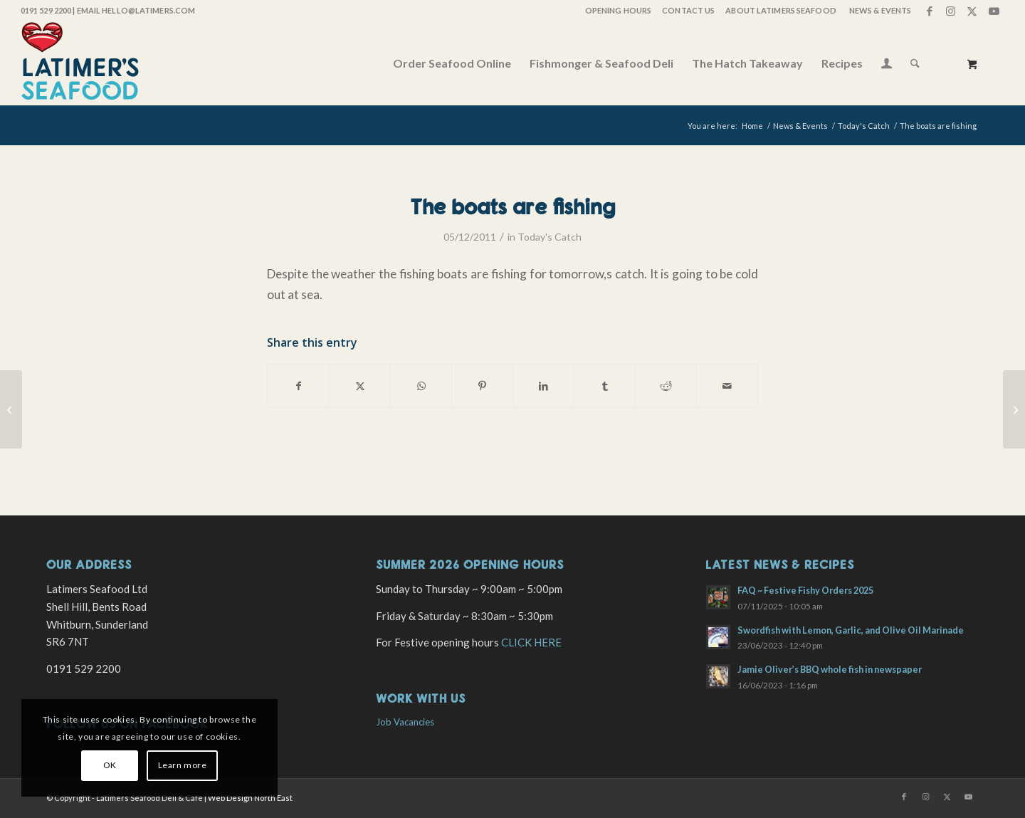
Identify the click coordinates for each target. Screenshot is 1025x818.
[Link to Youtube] (993, 10)
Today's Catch (549, 237)
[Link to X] (972, 10)
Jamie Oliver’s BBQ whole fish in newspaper (829, 669)
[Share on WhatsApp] (421, 386)
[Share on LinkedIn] (543, 386)
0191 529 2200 (46, 10)
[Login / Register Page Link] (886, 64)
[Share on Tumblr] (604, 386)
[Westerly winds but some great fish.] (11, 409)
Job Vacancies (405, 722)
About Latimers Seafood (780, 10)
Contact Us (688, 10)
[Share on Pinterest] (482, 386)
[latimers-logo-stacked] (80, 63)
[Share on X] (360, 386)
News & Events (880, 10)
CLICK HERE (531, 642)
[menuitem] (617, 10)
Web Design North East (250, 797)
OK (110, 765)
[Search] (915, 63)
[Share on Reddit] (666, 386)
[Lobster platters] (1014, 409)
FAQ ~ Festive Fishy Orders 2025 (805, 590)
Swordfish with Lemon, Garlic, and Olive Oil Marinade (850, 630)
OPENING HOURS (618, 10)
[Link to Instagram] (950, 10)
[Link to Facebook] (929, 10)
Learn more (182, 765)
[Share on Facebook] (298, 386)
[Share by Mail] (727, 386)
